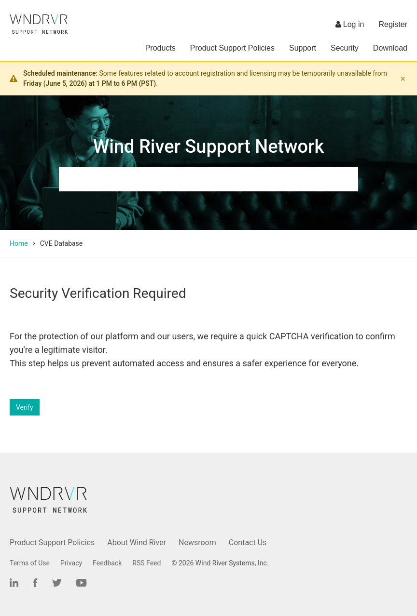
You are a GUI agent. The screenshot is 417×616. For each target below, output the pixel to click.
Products (160, 48)
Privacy (71, 563)
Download (390, 48)
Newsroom (197, 542)
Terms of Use (30, 563)
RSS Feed (146, 563)
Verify (24, 407)
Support (302, 48)
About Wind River (136, 542)
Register (392, 24)
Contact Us (248, 542)
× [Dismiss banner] (402, 78)
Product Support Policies (232, 48)
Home (19, 243)
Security (345, 48)
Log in (349, 24)
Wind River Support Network (208, 146)
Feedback (107, 563)
